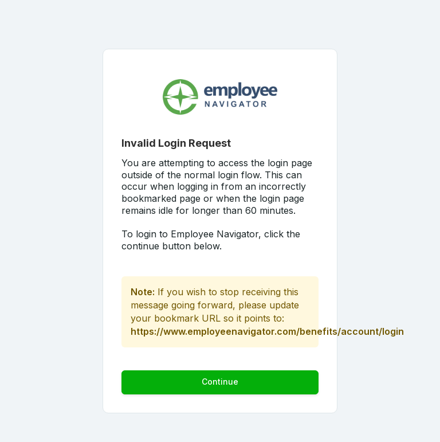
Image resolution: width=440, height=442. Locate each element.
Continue (220, 381)
